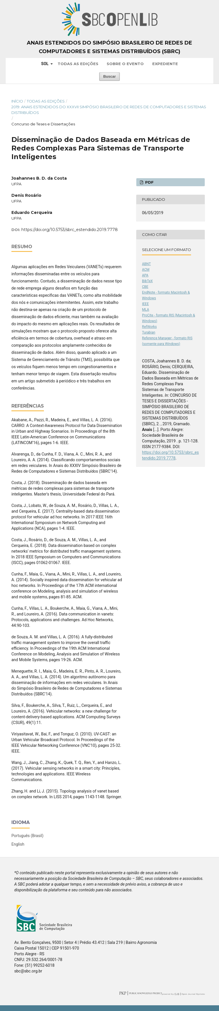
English (17, 844)
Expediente (165, 63)
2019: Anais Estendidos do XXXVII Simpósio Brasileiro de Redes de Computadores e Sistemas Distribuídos (108, 110)
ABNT (146, 264)
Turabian (148, 332)
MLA (145, 310)
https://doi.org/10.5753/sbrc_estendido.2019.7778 (69, 229)
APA (145, 275)
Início (17, 101)
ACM (145, 270)
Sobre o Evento (125, 63)
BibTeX (147, 281)
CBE (145, 287)
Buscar (109, 76)
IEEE (145, 304)
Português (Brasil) (27, 835)
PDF (149, 182)
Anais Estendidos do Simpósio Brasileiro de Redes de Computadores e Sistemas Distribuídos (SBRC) (109, 47)
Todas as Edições (78, 63)
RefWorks (149, 327)
